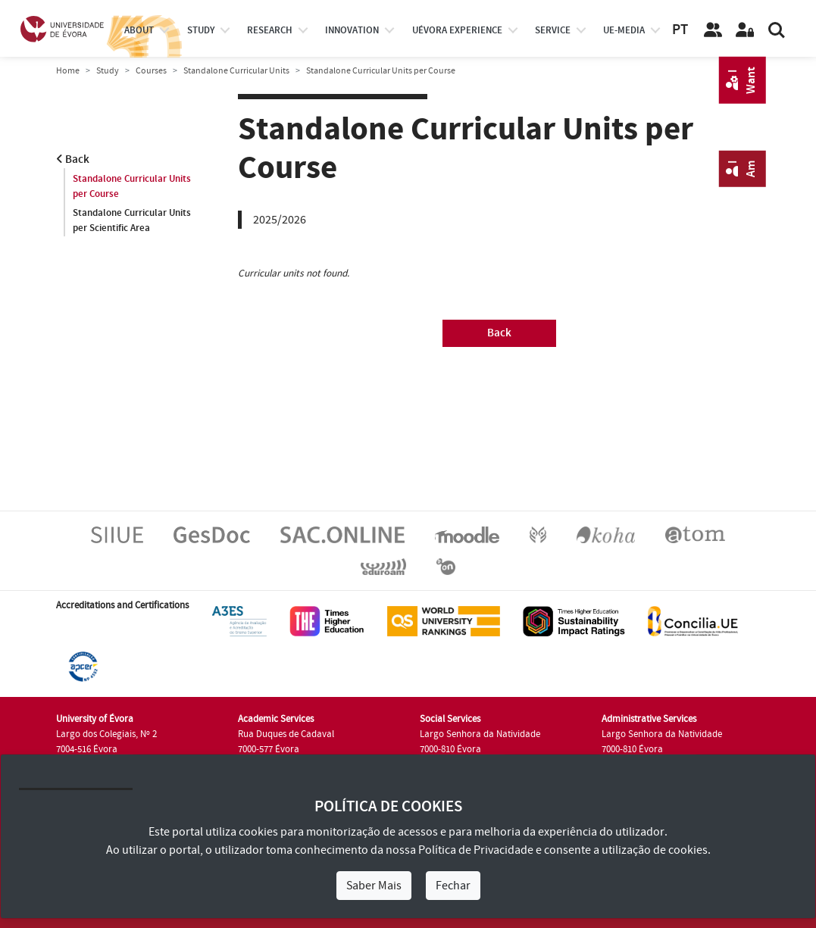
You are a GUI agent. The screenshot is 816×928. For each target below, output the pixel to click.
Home (68, 71)
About (139, 30)
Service (553, 30)
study (200, 30)
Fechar (453, 885)
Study (107, 71)
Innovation (352, 30)
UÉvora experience (457, 30)
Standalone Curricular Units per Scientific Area (132, 220)
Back (72, 159)
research (269, 30)
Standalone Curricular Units (236, 71)
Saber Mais (374, 885)
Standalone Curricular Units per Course (132, 186)
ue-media (624, 30)
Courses (151, 71)
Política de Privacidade (475, 850)
